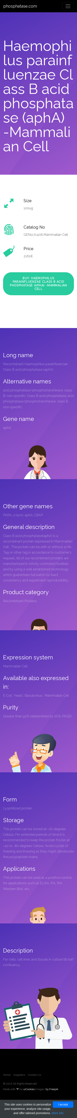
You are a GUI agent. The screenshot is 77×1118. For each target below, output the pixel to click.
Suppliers (19, 1074)
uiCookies (29, 1089)
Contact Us (34, 1074)
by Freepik (52, 1089)
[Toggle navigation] (68, 6)
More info (57, 1113)
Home (6, 1074)
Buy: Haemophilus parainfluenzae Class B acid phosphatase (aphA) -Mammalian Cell (38, 284)
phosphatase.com (20, 6)
